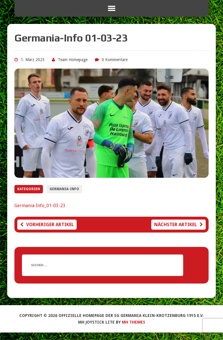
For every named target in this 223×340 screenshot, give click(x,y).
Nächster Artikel (178, 224)
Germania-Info (64, 189)
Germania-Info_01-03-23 (39, 205)
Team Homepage (73, 59)
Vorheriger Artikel (47, 224)
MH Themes (133, 322)
